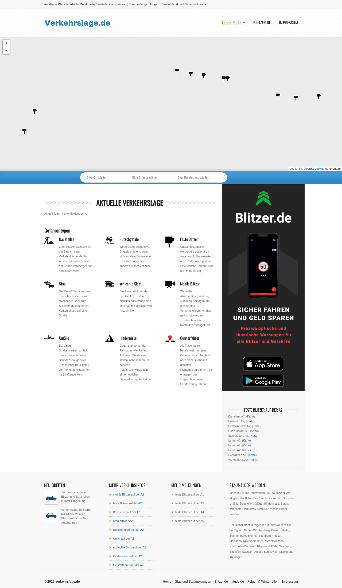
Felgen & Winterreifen (262, 581)
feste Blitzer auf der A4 (189, 512)
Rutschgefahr (129, 239)
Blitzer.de (262, 22)
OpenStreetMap (314, 168)
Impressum (288, 22)
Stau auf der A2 (123, 521)
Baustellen (66, 239)
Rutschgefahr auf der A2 (128, 529)
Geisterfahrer (189, 338)
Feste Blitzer (189, 239)
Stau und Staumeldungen (193, 581)
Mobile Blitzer (190, 284)
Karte (250, 416)
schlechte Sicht (130, 284)
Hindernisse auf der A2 (127, 556)
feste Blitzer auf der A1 (189, 494)
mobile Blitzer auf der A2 (128, 494)
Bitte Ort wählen (97, 177)
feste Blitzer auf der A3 (189, 503)
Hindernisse (128, 338)
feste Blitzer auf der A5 (189, 521)
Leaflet (294, 168)
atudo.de (237, 581)
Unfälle (64, 338)
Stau (62, 284)
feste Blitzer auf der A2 (127, 503)
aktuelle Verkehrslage (129, 203)
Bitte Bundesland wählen (193, 177)
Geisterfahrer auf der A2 (128, 565)
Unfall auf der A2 (123, 538)
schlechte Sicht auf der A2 (129, 547)
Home (167, 581)
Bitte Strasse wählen (145, 177)
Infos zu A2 (231, 22)
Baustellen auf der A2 (126, 512)
